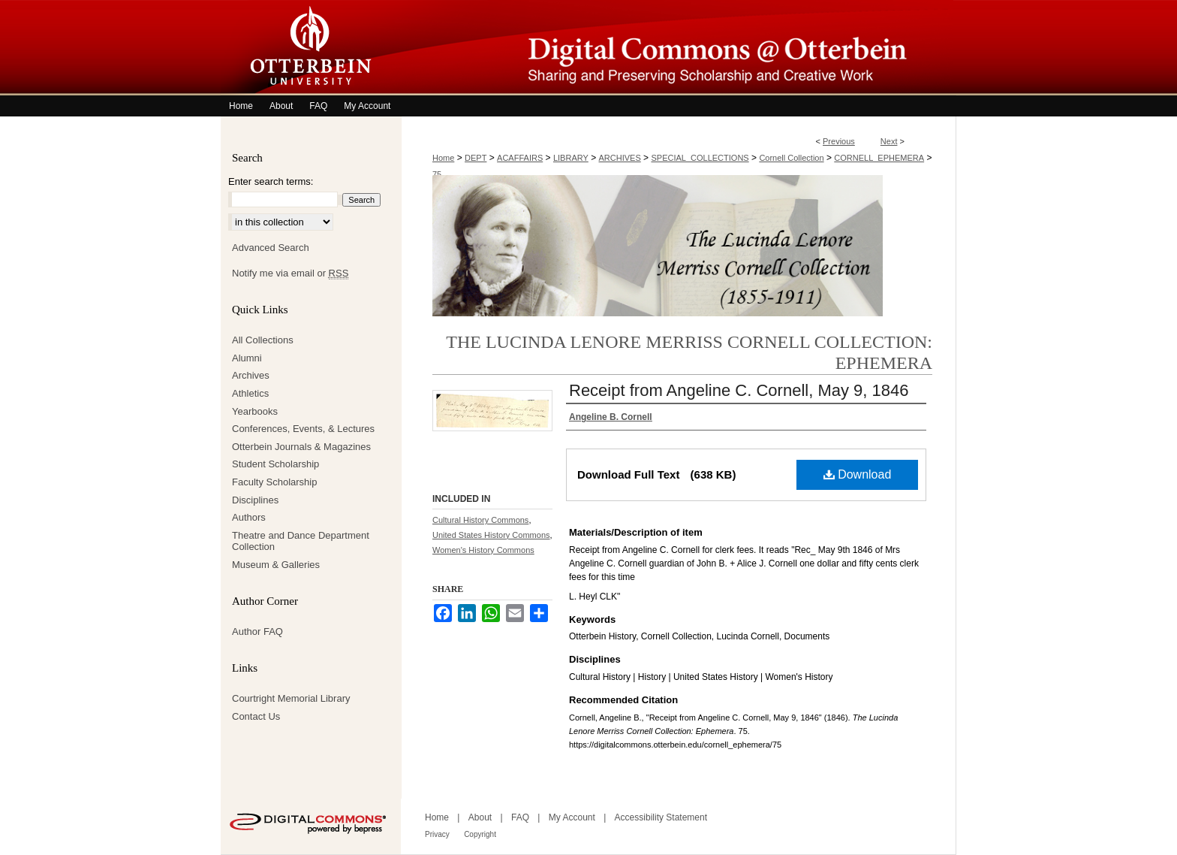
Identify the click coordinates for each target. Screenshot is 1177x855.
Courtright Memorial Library (291, 698)
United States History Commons (491, 534)
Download (857, 474)
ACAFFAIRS (520, 157)
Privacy (437, 834)
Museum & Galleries (276, 564)
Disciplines (255, 500)
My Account (572, 817)
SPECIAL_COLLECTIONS (699, 157)
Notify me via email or (290, 273)
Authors (249, 517)
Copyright (480, 834)
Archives (250, 375)
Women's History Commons (483, 549)
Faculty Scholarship (274, 482)
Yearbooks (255, 411)
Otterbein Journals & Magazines (301, 446)
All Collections (262, 340)
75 (436, 174)
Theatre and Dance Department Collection (300, 541)
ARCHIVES (620, 157)
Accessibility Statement (661, 817)
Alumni (247, 358)
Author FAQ (257, 631)
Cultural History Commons (480, 519)
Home (443, 157)
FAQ (520, 817)
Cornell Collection (791, 157)
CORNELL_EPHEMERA (879, 157)
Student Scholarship (275, 464)
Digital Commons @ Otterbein (678, 47)
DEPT (475, 157)
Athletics (250, 393)
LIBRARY (570, 157)
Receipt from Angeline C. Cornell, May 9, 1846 (738, 390)
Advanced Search (270, 247)
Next (889, 141)
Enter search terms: (270, 181)
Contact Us (256, 716)
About (480, 817)
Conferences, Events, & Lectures (303, 428)
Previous (839, 141)
